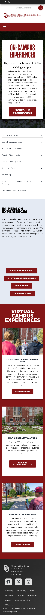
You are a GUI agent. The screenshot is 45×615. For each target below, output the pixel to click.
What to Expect (22, 174)
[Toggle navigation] (5, 27)
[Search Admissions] (27, 8)
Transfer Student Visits (22, 155)
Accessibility (9, 590)
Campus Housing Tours (22, 161)
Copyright (8, 600)
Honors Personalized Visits (22, 148)
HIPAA (32, 590)
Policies (21, 595)
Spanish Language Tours (22, 142)
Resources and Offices (22, 600)
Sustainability (21, 590)
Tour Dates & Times (22, 135)
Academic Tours (22, 168)
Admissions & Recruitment (20, 566)
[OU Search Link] (9, 2)
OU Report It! (9, 605)
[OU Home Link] (5, 2)
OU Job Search (10, 595)
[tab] (22, 134)
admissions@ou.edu (10, 611)
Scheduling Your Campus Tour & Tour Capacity (22, 183)
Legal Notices (32, 595)
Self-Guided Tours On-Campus (22, 190)
